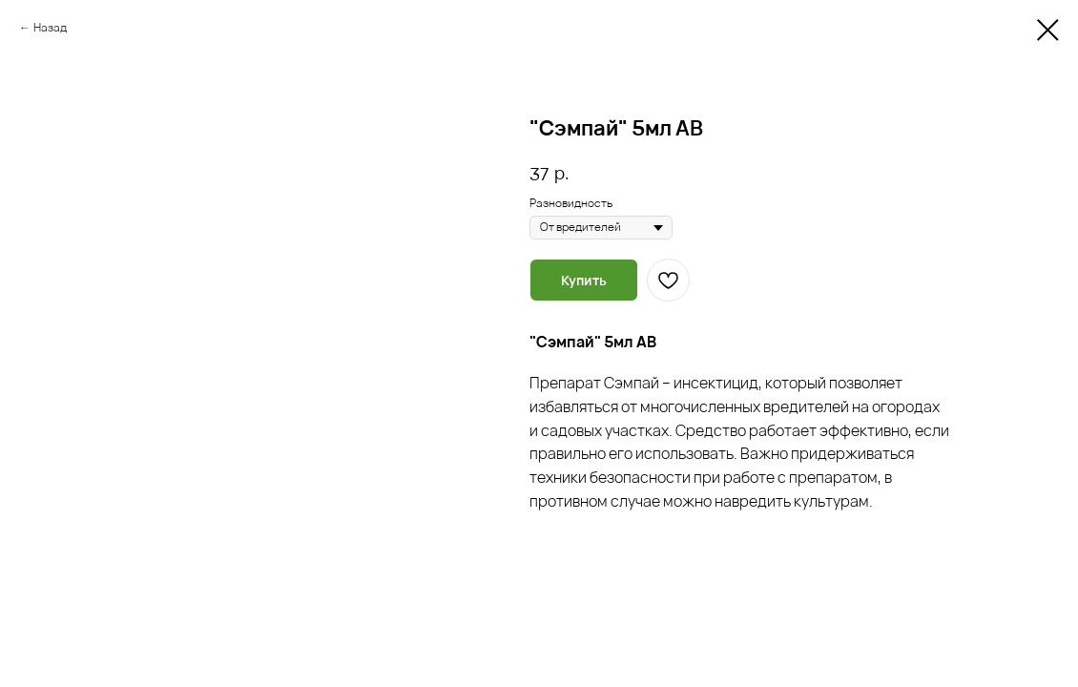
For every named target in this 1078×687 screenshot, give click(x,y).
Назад (50, 27)
